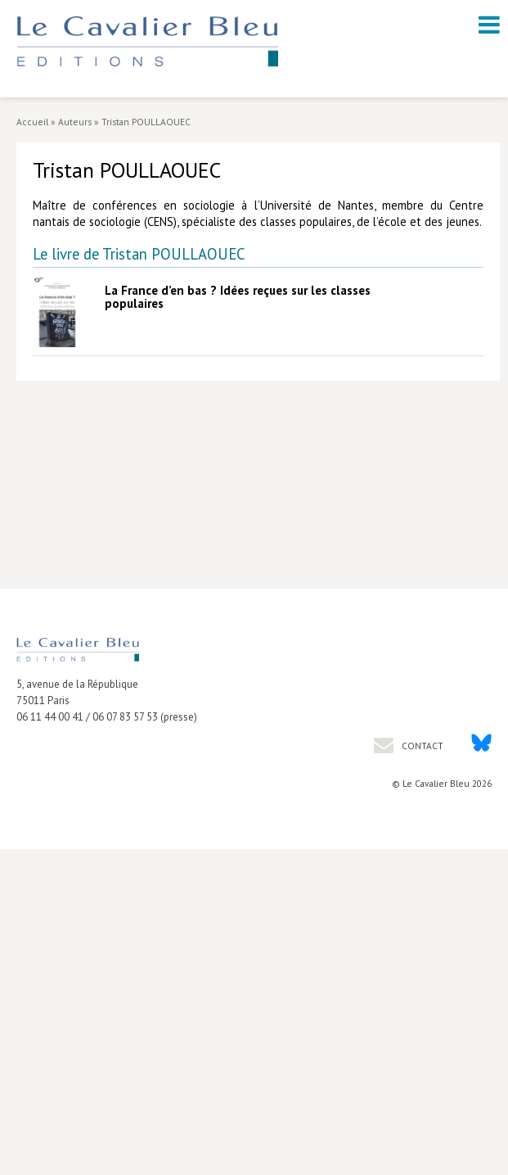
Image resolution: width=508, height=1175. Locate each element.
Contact (421, 745)
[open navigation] (489, 24)
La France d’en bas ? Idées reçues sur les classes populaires (238, 296)
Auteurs (75, 121)
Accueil (32, 121)
